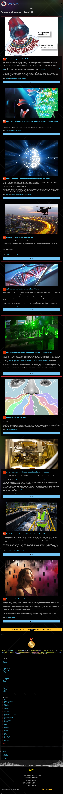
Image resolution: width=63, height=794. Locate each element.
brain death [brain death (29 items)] (43, 650)
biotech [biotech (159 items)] (28, 650)
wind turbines (31, 546)
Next (48, 630)
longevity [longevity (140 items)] (45, 652)
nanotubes (23, 72)
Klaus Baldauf (6, 718)
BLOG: (33, 777)
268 (35, 630)
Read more (31, 82)
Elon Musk (4, 667)
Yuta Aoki (6, 721)
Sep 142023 (4, 534)
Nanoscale (42, 69)
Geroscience (5, 751)
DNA (17, 292)
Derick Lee (6, 723)
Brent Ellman (7, 617)
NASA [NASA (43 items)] (48, 652)
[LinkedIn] (47, 789)
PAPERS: (33, 784)
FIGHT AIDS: (25, 780)
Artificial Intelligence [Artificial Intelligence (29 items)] (15, 650)
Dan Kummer (6, 715)
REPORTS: (33, 780)
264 (23, 630)
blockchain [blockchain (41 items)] (39, 650)
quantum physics (18, 370)
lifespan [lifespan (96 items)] (41, 652)
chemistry (16, 78)
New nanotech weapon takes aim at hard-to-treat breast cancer (23, 59)
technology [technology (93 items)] (35, 653)
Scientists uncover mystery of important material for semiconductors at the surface (28, 472)
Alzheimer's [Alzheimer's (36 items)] (6, 650)
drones (15, 255)
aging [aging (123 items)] (3, 650)
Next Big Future (5, 755)
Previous (16, 630)
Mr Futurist (5, 754)
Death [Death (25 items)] (52, 650)
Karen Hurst (6, 712)
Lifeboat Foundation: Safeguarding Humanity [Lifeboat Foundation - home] (29, 4)
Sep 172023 (4, 59)
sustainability (19, 130)
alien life (4, 672)
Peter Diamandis (6, 663)
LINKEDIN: (25, 775)
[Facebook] (43, 789)
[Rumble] (51, 789)
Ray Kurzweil (5, 666)
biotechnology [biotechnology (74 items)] (33, 650)
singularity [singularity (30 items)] (26, 653)
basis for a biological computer (52, 296)
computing (19, 306)
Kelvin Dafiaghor (7, 711)
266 (29, 630)
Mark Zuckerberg (6, 670)
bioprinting (5, 686)
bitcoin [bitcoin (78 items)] (37, 650)
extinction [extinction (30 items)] (58, 650)
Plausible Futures (6, 756)
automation (5, 679)
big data (4, 681)
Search (60, 636)
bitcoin (4, 688)
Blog (31, 8)
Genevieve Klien (8, 194)
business (4, 690)
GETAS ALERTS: (34, 775)
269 (38, 630)
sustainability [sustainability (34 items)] (31, 653)
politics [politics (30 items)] (53, 652)
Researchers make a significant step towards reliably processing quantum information (29, 353)
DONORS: (28, 779)
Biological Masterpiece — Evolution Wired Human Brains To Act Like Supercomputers (28, 179)
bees (3, 680)
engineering (19, 78)
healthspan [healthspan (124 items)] (12, 652)
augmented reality (6, 678)
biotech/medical (12, 78)
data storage (46, 479)
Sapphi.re (18, 789)
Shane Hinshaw (7, 726)
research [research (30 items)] (22, 653)
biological (4, 683)
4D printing (5, 662)
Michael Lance (7, 736)
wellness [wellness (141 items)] (45, 653)
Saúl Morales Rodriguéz (9, 493)
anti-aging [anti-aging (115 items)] (10, 650)
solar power (15, 130)
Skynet (4, 669)
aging (4, 671)
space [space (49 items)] (28, 653)
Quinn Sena (6, 704)
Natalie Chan (6, 730)
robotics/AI (15, 429)
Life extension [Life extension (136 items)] (36, 652)
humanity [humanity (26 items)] (16, 652)
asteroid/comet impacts (7, 676)
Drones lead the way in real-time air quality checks (19, 237)
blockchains (5, 689)
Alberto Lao (6, 724)
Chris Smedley (7, 742)
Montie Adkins (7, 739)
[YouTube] (49, 789)
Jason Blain (6, 737)
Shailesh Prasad (8, 130)
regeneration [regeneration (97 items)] (18, 653)
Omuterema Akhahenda (9, 551)
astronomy (5, 677)
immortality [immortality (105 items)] (21, 652)
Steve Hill (6, 731)
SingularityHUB (5, 758)
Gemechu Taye (8, 255)
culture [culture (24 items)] (50, 650)
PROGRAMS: (33, 782)
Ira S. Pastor (6, 740)
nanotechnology (24, 78)
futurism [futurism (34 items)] (3, 652)
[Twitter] (45, 789)
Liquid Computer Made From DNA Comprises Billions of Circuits (22, 289)
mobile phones (18, 551)
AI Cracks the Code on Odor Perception (16, 599)
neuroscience (24, 194)
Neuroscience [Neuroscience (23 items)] (50, 652)
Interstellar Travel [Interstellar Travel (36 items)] (26, 652)
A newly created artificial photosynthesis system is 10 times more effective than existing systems (32, 121)
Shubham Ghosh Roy (8, 702)
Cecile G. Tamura (7, 720)
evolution (20, 194)
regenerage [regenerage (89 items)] (59, 652)
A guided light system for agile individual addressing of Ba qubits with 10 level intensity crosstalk (29, 360)
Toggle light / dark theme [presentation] (61, 3)
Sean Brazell (6, 728)
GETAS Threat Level (31, 770)
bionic (4, 684)
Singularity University (6, 668)
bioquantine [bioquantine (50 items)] (20, 650)
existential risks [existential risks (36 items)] (55, 650)
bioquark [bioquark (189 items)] (24, 650)
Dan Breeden (6, 705)
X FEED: (25, 777)
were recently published (20, 489)
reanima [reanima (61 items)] (55, 652)
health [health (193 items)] (7, 652)
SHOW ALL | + (4, 743)
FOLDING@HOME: (24, 782)
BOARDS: (33, 779)
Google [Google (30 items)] (5, 652)
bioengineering (5, 682)
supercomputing (28, 194)
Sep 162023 (4, 121)
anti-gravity (5, 673)
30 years (16, 298)
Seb (5, 733)
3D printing (5, 661)
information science (24, 306)
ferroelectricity (19, 479)
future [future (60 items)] (61, 650)
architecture (5, 674)
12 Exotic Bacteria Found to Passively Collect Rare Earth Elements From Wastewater (28, 534)
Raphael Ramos (7, 727)
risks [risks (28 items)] (24, 653)
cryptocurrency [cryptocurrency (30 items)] (48, 650)
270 (40, 630)
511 (44, 630)
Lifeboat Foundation (7, 789)
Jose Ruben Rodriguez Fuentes (10, 714)
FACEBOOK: (24, 774)
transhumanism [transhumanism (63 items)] (40, 653)
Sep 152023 (4, 237)
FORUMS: (29, 785)
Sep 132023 (4, 599)
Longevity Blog (5, 752)
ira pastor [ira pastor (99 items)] (31, 652)
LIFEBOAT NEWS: (34, 774)
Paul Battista (7, 78)
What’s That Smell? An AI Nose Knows (16, 418)
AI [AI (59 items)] (4, 650)
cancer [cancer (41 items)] (45, 650)
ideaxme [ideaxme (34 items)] (18, 652)
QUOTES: (33, 785)
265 (26, 630)
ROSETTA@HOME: (24, 784)
